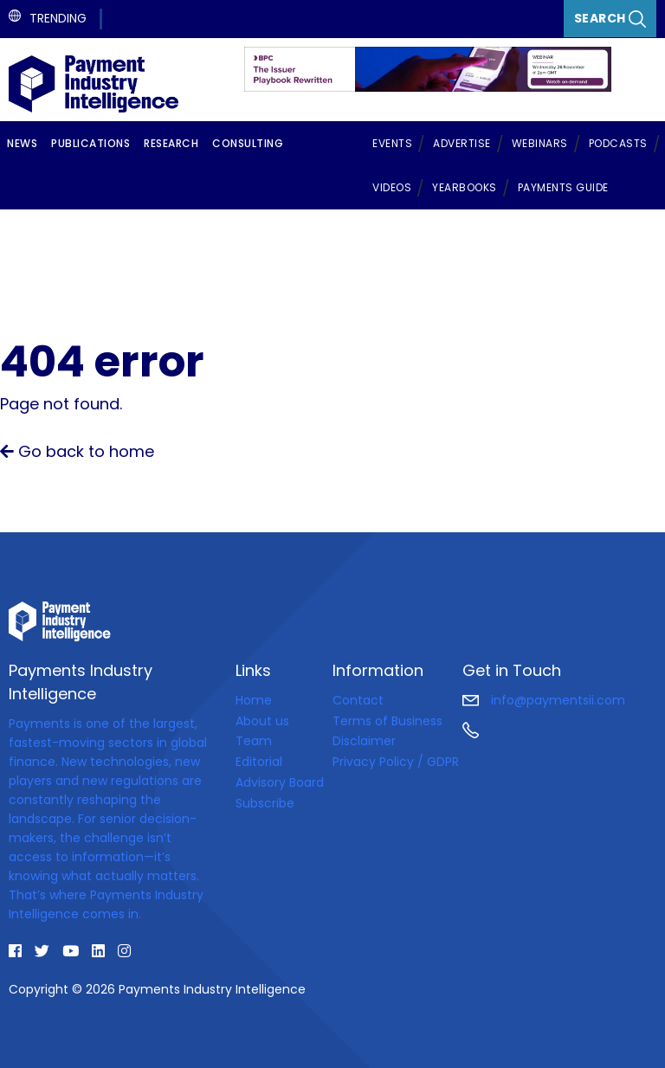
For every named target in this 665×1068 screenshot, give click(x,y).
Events (392, 143)
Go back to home (77, 451)
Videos (391, 187)
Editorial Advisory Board (280, 772)
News (22, 143)
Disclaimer (364, 741)
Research (171, 143)
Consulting (247, 143)
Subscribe (265, 803)
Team (254, 741)
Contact (358, 700)
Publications (90, 143)
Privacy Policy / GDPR (395, 761)
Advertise (462, 143)
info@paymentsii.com (543, 700)
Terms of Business (387, 721)
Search (610, 19)
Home (254, 700)
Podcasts (618, 143)
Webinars (540, 143)
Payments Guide (563, 187)
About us (262, 721)
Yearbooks (464, 187)
